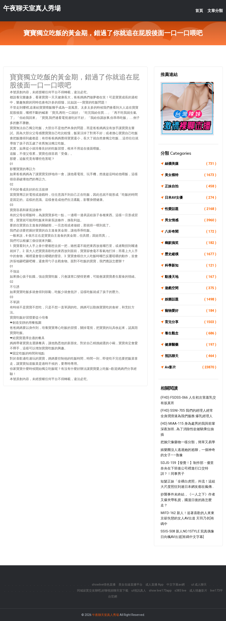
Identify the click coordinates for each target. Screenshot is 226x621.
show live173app (160, 590)
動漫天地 (190, 277)
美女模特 (190, 175)
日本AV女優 (190, 198)
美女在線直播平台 (130, 584)
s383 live (180, 590)
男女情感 (190, 220)
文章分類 (215, 11)
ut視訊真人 (138, 590)
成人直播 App (154, 584)
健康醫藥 (190, 345)
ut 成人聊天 (199, 584)
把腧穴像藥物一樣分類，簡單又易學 (188, 442)
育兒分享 (190, 322)
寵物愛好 (190, 311)
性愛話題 (190, 209)
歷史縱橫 (190, 254)
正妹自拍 (190, 186)
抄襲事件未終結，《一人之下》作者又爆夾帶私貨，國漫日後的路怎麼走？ (188, 499)
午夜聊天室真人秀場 (32, 8)
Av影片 (190, 367)
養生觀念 (190, 333)
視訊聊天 (190, 356)
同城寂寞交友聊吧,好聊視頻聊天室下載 (102, 590)
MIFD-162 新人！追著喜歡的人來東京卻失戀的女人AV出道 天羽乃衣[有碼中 (187, 518)
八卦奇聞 (190, 232)
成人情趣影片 (198, 590)
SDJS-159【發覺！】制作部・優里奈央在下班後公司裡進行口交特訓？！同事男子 (187, 468)
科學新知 (190, 265)
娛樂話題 (190, 299)
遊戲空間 (190, 288)
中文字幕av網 (176, 584)
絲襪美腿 (190, 164)
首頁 (199, 11)
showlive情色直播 (104, 584)
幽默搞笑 (190, 243)
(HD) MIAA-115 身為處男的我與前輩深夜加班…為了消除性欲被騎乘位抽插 (188, 428)
